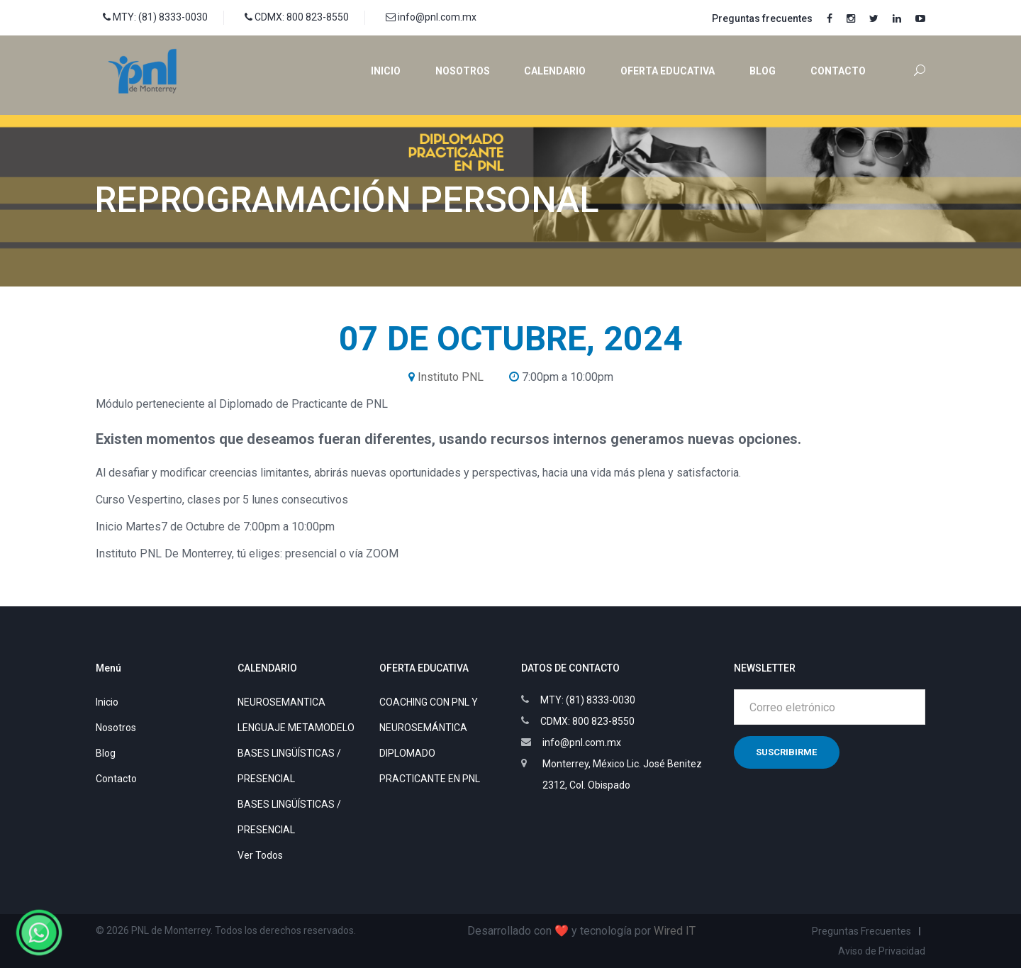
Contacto (838, 71)
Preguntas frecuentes (762, 18)
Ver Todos (260, 855)
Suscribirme (786, 752)
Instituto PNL (451, 377)
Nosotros (462, 71)
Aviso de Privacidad (881, 951)
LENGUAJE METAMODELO (296, 727)
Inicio (386, 71)
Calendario (555, 71)
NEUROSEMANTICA (281, 702)
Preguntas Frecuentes (861, 931)
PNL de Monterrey (171, 930)
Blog (762, 71)
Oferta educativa (667, 71)
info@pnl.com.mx (431, 17)
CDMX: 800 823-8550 (297, 17)
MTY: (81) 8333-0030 (155, 17)
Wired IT (675, 931)
